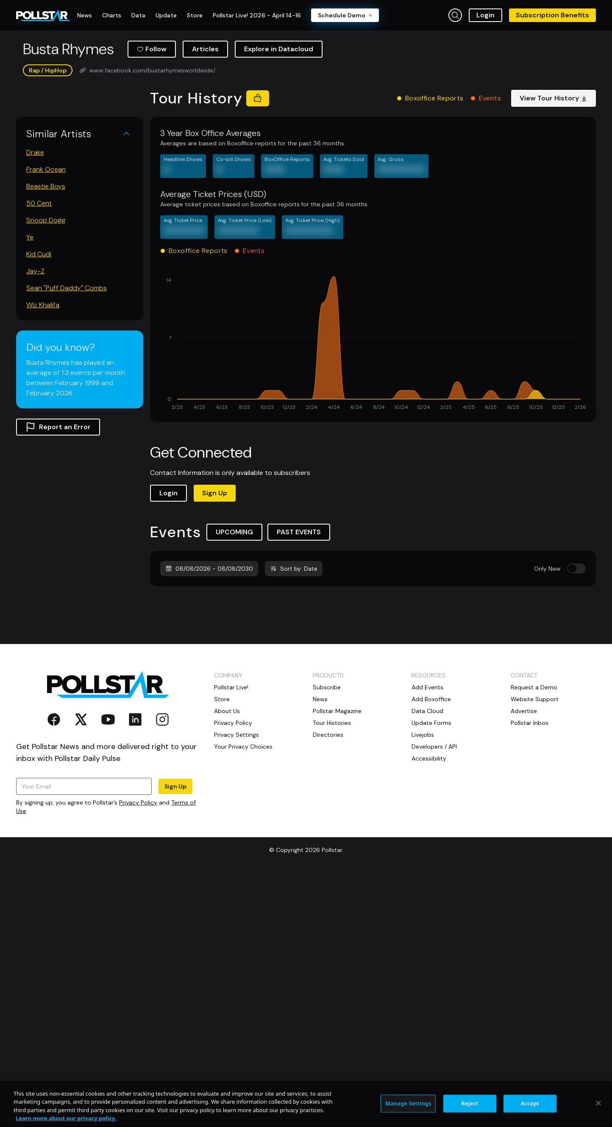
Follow (152, 48)
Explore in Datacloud (278, 48)
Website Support (535, 773)
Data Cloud (427, 785)
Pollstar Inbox (529, 797)
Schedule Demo (345, 15)
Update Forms (431, 797)
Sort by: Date (293, 568)
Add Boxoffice (431, 773)
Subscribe (327, 762)
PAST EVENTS (299, 531)
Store (222, 773)
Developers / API (434, 821)
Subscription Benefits (552, 15)
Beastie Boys (45, 186)
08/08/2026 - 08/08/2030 (209, 568)
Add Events (427, 762)
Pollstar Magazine (337, 785)
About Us (227, 785)
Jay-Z (35, 270)
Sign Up (214, 493)
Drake (35, 152)
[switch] (576, 569)
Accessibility (429, 833)
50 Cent (39, 203)
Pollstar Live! (231, 762)
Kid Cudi (38, 254)
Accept (529, 1103)
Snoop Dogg (45, 220)
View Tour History (553, 98)
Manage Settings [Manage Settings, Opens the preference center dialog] (408, 1103)
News (320, 773)
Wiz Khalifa (42, 304)
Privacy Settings (236, 809)
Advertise (524, 785)
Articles (205, 48)
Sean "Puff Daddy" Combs (66, 287)
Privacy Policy (138, 877)
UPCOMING (234, 531)
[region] (306, 1104)
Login (485, 15)
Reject (469, 1103)
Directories (328, 809)
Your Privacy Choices (243, 821)
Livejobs (423, 809)
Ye (29, 237)
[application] (373, 344)
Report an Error (58, 427)
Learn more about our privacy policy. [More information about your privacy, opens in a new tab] (66, 1118)
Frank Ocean (46, 169)
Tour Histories (332, 797)
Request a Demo (534, 762)
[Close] (598, 1103)
